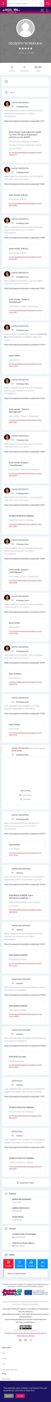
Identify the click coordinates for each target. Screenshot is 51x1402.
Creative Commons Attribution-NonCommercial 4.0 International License (25, 1334)
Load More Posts (25, 1182)
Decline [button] (9, 1396)
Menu (12, 92)
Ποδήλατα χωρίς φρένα (23, 1243)
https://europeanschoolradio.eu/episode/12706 (24, 662)
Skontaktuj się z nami (10, 1369)
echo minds (17, 750)
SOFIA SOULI (17, 1080)
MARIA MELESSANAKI (21, 868)
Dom (3, 1353)
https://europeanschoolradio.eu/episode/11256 (24, 504)
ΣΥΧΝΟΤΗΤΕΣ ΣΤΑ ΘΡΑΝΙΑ (24, 1234)
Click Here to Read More (25, 1390)
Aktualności (6, 1379)
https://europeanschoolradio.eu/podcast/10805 (25, 1045)
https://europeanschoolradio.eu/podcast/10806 (25, 994)
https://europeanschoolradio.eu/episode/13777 (24, 120)
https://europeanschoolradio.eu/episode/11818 (24, 1147)
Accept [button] (20, 1396)
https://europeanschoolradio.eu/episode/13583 (24, 183)
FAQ (3, 1364)
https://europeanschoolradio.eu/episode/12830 (24, 451)
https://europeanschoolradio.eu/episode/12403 (24, 884)
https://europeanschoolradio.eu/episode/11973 (24, 1096)
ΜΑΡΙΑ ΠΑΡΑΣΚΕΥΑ (20, 102)
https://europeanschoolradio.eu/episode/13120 (24, 288)
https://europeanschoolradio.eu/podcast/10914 (24, 344)
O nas (4, 1358)
